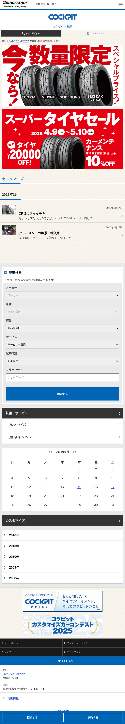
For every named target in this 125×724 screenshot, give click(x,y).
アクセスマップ (95, 33)
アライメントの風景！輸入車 (39, 233)
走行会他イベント (20, 437)
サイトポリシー (12, 643)
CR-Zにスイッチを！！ (35, 213)
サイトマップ (74, 652)
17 (113, 487)
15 (79, 487)
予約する (92, 717)
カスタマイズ (17, 424)
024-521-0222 (18, 41)
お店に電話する (31, 34)
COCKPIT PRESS (46, 4)
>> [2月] (74, 451)
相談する (32, 717)
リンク (7, 652)
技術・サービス (17, 413)
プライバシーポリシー (78, 643)
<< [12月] (50, 451)
